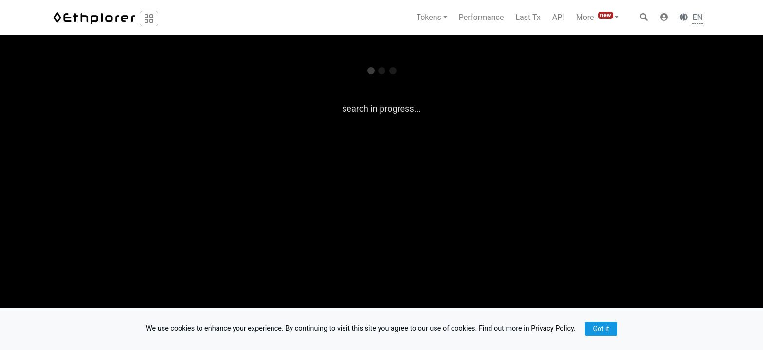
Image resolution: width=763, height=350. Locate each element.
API (558, 17)
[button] (664, 17)
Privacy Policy (552, 329)
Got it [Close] (601, 328)
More (595, 17)
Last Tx (527, 17)
